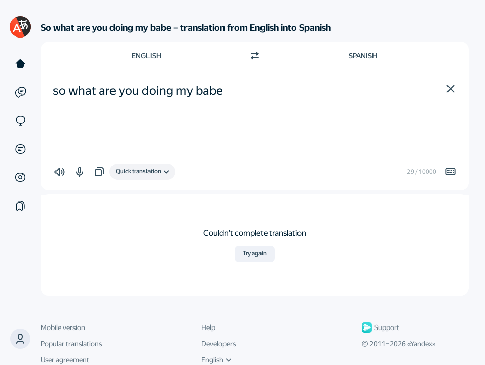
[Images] (20, 177)
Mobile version (63, 327)
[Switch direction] (255, 56)
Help (208, 327)
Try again (255, 253)
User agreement (65, 360)
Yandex (421, 344)
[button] (450, 89)
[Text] (20, 64)
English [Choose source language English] (146, 56)
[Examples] (20, 92)
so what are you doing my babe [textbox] (138, 91)
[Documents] (20, 149)
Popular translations (71, 344)
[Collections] (20, 206)
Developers (218, 344)
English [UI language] (216, 360)
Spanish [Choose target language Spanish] (363, 56)
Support (380, 327)
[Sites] (20, 121)
